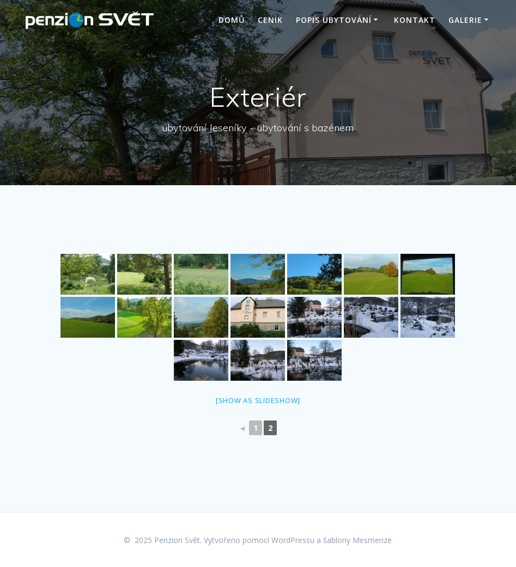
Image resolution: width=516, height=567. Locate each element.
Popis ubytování (334, 20)
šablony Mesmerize (357, 540)
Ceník (270, 20)
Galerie (465, 20)
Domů (231, 20)
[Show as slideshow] (258, 400)
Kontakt (414, 20)
